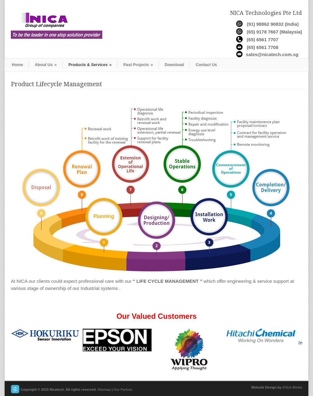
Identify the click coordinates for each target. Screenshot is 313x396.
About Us (46, 64)
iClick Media (292, 387)
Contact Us (206, 64)
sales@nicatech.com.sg (272, 54)
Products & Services (90, 64)
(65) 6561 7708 (262, 47)
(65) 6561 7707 (262, 39)
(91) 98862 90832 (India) (273, 24)
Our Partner (122, 389)
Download (174, 64)
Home (17, 64)
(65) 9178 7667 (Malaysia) (274, 31)
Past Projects (138, 64)
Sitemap (104, 389)
